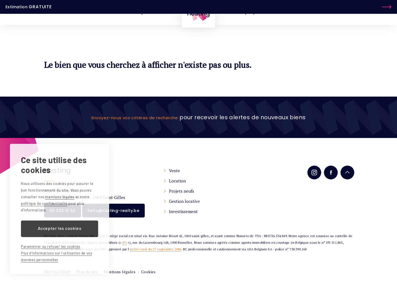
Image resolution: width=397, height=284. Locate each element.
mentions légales (59, 197)
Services (277, 12)
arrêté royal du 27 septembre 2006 (155, 253)
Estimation (360, 12)
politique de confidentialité (44, 203)
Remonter (346, 172)
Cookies (141, 275)
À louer (119, 12)
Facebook (329, 172)
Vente (191, 170)
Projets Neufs (148, 12)
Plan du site (85, 275)
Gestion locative (201, 201)
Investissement (200, 211)
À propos (251, 12)
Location (194, 181)
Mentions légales (115, 275)
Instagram (313, 172)
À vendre (95, 12)
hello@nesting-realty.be (124, 213)
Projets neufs (198, 191)
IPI (124, 246)
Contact (302, 12)
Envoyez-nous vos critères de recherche (135, 117)
